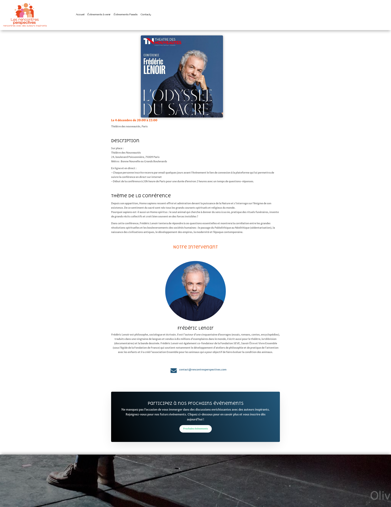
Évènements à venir (99, 15)
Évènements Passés (126, 15)
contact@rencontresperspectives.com (202, 369)
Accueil (80, 15)
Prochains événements (195, 428)
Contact (145, 15)
